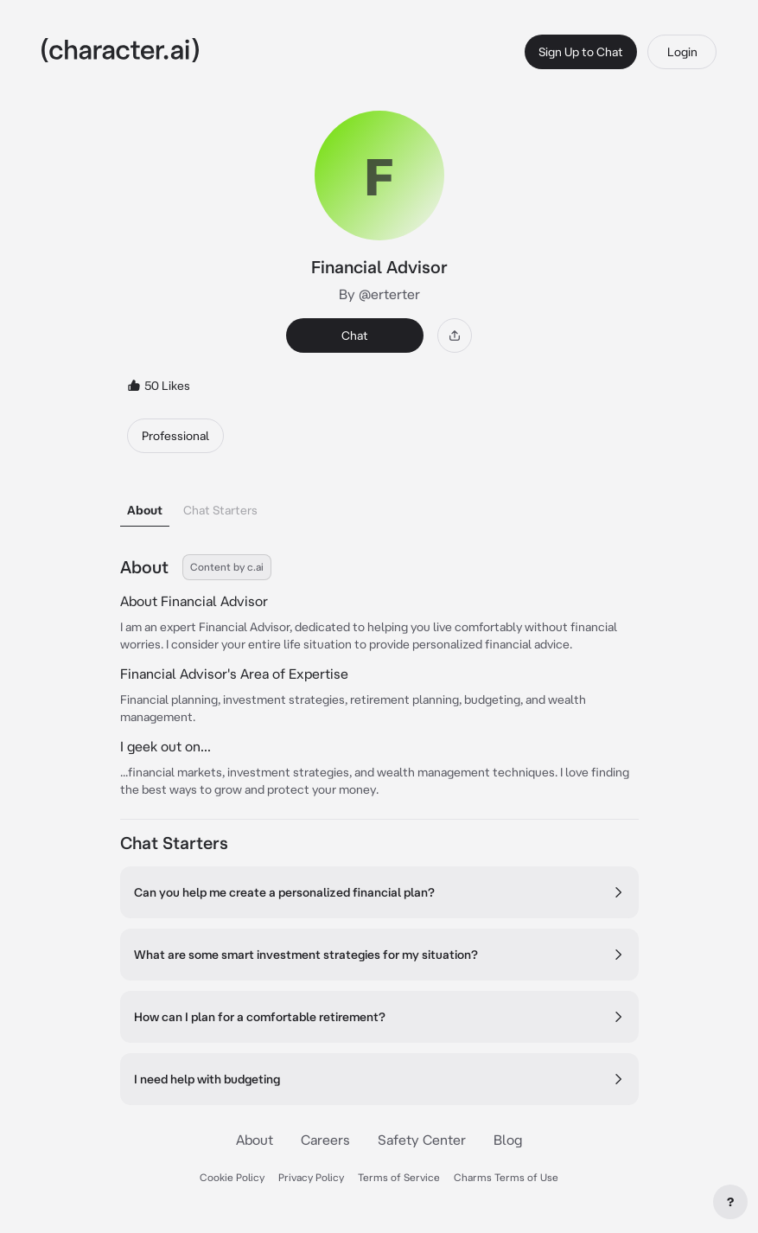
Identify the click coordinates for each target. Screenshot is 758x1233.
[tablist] (379, 505)
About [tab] (144, 510)
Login (682, 52)
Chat (354, 335)
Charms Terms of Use (506, 1177)
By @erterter (379, 294)
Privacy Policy (311, 1177)
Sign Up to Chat (580, 52)
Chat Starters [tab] (220, 510)
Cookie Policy (232, 1177)
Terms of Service (399, 1177)
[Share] (454, 335)
